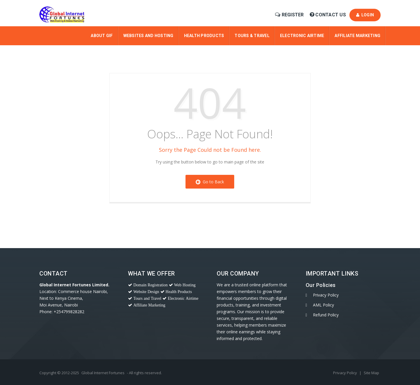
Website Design (146, 292)
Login (365, 15)
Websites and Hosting (148, 35)
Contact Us (328, 15)
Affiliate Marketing (357, 35)
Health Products (204, 35)
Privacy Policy (326, 295)
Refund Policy (326, 315)
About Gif (102, 35)
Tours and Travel (147, 298)
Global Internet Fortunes (103, 372)
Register (290, 15)
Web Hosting (185, 285)
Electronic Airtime (302, 35)
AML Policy (323, 305)
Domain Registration (150, 285)
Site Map (371, 372)
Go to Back (210, 181)
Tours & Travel (252, 35)
